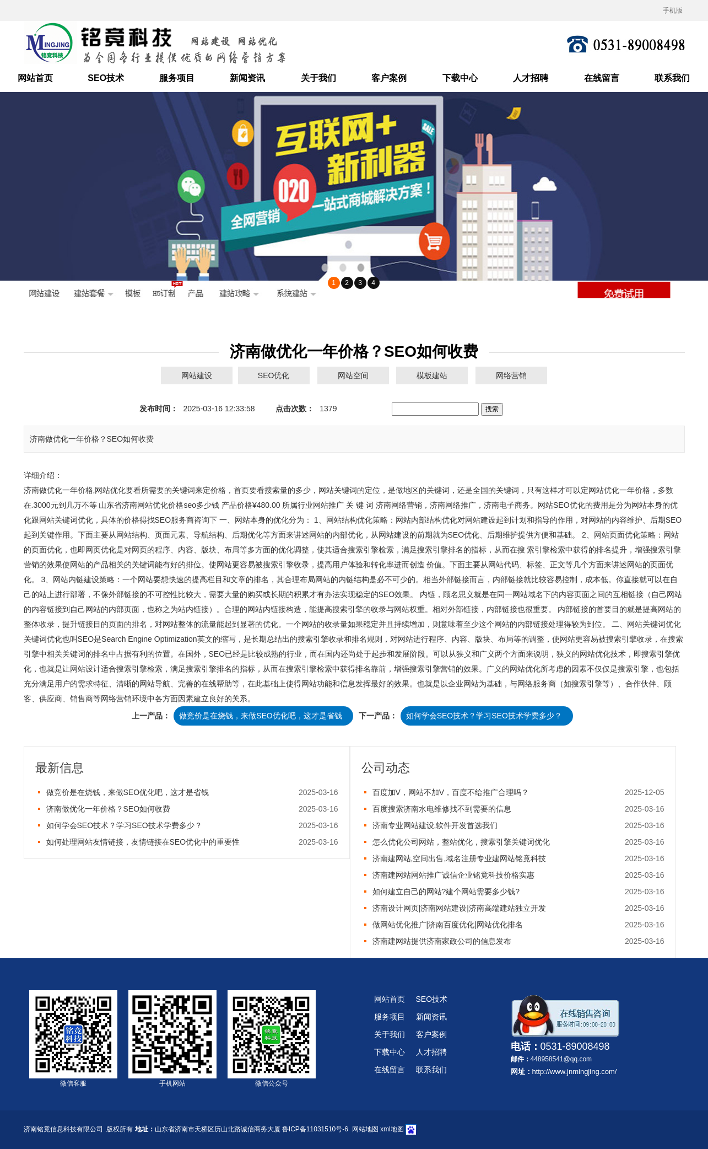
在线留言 (601, 78)
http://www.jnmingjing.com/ (574, 1071)
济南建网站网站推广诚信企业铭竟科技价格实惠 (453, 875)
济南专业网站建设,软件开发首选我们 (435, 825)
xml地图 (392, 1129)
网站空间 (353, 375)
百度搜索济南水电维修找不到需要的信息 (441, 808)
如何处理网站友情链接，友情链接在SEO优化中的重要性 (143, 841)
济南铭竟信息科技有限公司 (63, 1129)
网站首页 (35, 78)
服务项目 (176, 78)
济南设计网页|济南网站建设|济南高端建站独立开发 (459, 908)
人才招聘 (530, 78)
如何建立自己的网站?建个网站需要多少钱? (446, 891)
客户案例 (389, 78)
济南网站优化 (145, 505)
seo (189, 505)
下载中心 (460, 78)
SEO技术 (106, 78)
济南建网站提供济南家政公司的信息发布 (441, 941)
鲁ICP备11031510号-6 (315, 1129)
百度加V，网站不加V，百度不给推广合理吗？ (450, 792)
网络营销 (511, 375)
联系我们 (672, 78)
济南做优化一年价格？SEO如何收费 (108, 808)
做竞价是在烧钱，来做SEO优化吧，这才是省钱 (260, 715)
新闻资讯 (247, 78)
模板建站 (432, 375)
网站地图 (365, 1129)
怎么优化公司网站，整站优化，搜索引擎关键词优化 (461, 841)
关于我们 (318, 78)
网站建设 (196, 375)
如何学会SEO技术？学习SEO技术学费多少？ (484, 715)
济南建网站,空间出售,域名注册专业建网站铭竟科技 (459, 858)
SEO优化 (274, 375)
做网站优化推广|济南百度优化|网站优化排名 (447, 924)
